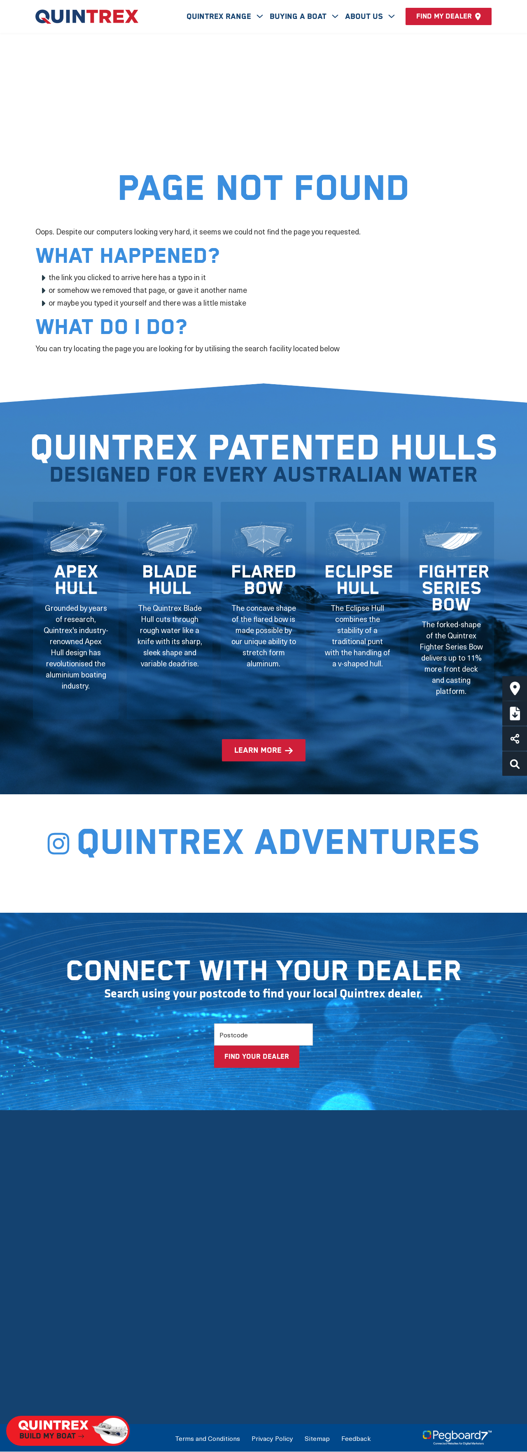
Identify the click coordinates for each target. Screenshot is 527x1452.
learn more (258, 750)
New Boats (210, 1247)
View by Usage (216, 1282)
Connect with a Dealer (385, 1265)
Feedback (356, 1438)
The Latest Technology (73, 1282)
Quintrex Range (220, 16)
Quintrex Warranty (65, 1318)
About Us (365, 16)
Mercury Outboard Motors (79, 1335)
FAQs (44, 1371)
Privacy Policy (272, 1438)
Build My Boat (371, 1247)
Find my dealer (448, 16)
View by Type (213, 1265)
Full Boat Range (218, 1300)
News (45, 1353)
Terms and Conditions (207, 1438)
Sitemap (317, 1438)
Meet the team (60, 1265)
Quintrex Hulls (59, 1300)
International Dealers (383, 1282)
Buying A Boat (299, 16)
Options (205, 1318)
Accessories (212, 1335)
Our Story (51, 1247)
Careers (48, 1388)
